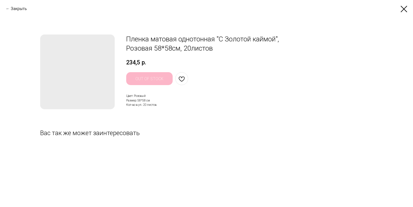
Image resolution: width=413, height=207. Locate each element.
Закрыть (19, 8)
